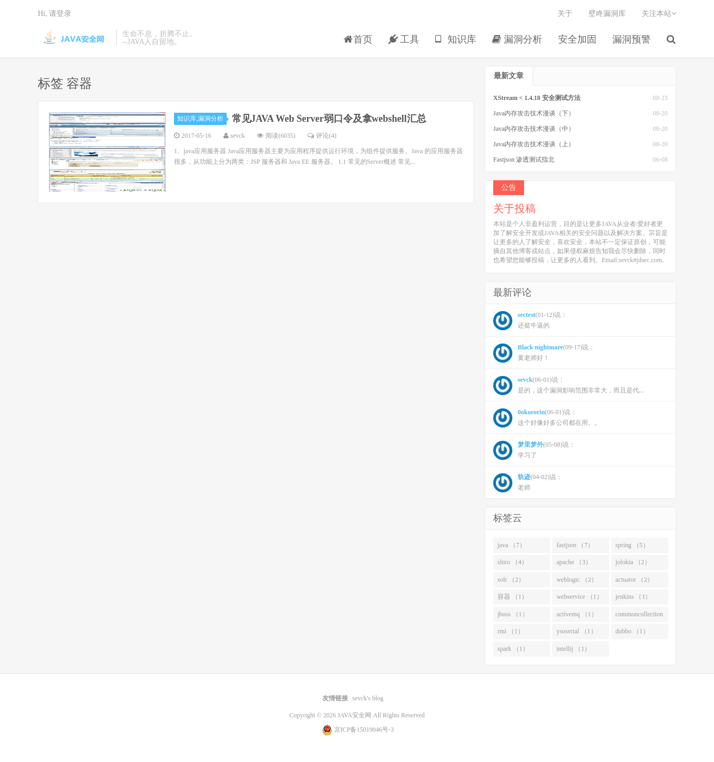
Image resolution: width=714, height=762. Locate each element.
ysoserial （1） (577, 631)
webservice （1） (580, 596)
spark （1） (513, 648)
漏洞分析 (517, 39)
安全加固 (577, 39)
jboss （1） (512, 614)
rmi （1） (510, 631)
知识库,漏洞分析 (202, 118)
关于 (565, 14)
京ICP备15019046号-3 (364, 729)
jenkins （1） (634, 596)
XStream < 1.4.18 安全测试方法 (536, 98)
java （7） (511, 545)
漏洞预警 (631, 39)
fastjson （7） (575, 545)
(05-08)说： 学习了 (534, 450)
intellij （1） (574, 648)
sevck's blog (368, 698)
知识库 (455, 39)
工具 (404, 39)
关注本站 (659, 14)
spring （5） (632, 545)
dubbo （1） (632, 631)
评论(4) (322, 135)
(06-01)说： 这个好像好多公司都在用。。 (547, 418)
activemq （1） (577, 614)
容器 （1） (512, 596)
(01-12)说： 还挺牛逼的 (530, 320)
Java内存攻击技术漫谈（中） (534, 128)
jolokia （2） (633, 562)
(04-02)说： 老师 (527, 482)
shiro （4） (512, 562)
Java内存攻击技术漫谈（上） (534, 144)
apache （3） (574, 562)
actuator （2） (635, 579)
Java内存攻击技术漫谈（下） (534, 113)
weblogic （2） (577, 579)
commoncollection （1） (639, 616)
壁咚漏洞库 (607, 14)
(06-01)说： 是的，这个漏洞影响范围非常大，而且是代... (568, 385)
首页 (358, 39)
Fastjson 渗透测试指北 (523, 159)
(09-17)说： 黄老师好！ (544, 353)
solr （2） (511, 579)
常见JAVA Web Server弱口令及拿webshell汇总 (329, 118)
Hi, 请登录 (54, 14)
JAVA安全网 (74, 37)
